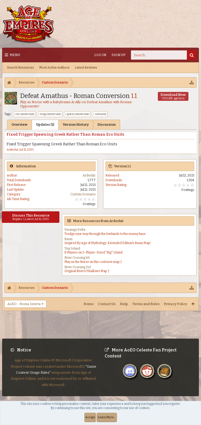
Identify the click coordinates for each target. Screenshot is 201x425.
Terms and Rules (146, 304)
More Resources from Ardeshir (98, 221)
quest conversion (77, 114)
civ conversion (24, 114)
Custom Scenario (83, 194)
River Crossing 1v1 (77, 258)
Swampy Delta (74, 229)
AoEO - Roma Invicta (24, 304)
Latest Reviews (86, 67)
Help (124, 304)
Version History (76, 124)
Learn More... (107, 417)
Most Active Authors (54, 67)
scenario (99, 114)
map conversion (49, 114)
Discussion (106, 124)
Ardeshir (13, 149)
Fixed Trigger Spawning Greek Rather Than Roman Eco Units (65, 134)
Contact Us (107, 304)
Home (88, 304)
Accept (90, 417)
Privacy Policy (175, 304)
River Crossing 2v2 (77, 267)
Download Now (173, 96)
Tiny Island (72, 248)
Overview (19, 124)
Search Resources (20, 67)
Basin (68, 239)
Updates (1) (45, 124)
